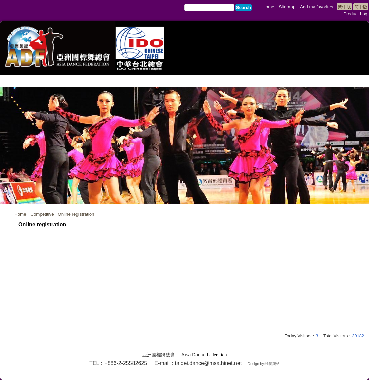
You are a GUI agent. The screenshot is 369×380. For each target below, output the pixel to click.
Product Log (355, 13)
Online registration (76, 214)
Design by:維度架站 (264, 364)
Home (20, 214)
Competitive (42, 214)
